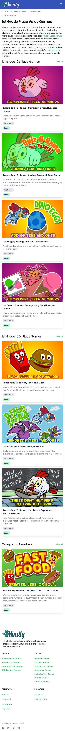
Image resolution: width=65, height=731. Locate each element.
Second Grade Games (12, 666)
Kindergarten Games (12, 658)
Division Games (41, 677)
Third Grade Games (11, 670)
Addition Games (41, 662)
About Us (38, 694)
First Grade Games (11, 662)
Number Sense (19, 12)
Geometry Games (42, 670)
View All (59, 61)
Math (6, 12)
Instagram (7, 704)
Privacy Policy (40, 699)
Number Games (41, 658)
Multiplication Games (44, 674)
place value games (53, 36)
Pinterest (6, 708)
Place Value (36, 12)
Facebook (6, 699)
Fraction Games (42, 681)
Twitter (5, 694)
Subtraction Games (43, 666)
